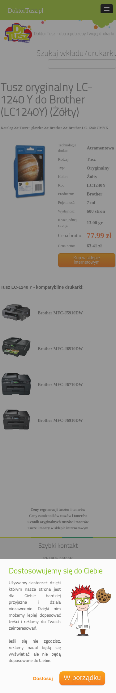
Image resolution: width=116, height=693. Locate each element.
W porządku (82, 678)
